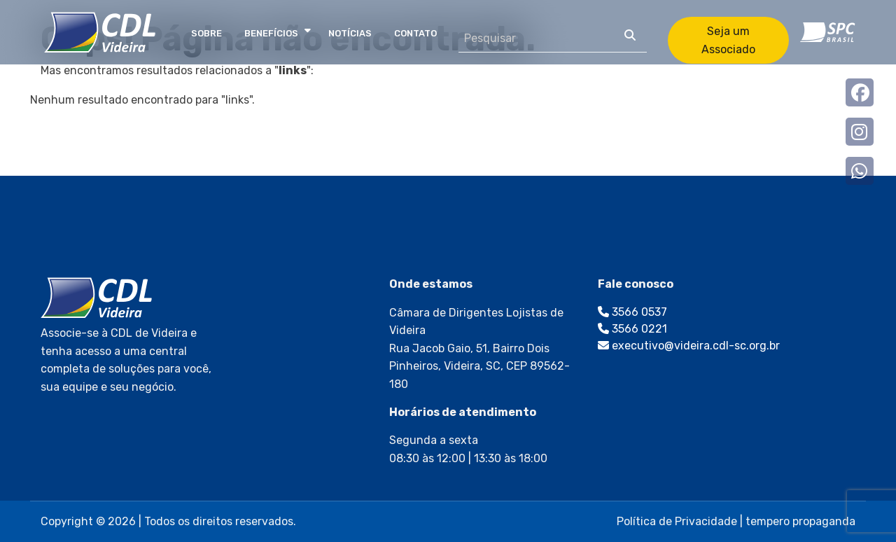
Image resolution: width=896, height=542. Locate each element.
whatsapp (860, 171)
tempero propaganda (800, 521)
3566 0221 (632, 328)
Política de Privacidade (677, 521)
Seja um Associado (728, 40)
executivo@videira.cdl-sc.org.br (689, 345)
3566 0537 (632, 312)
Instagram (860, 132)
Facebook (860, 92)
